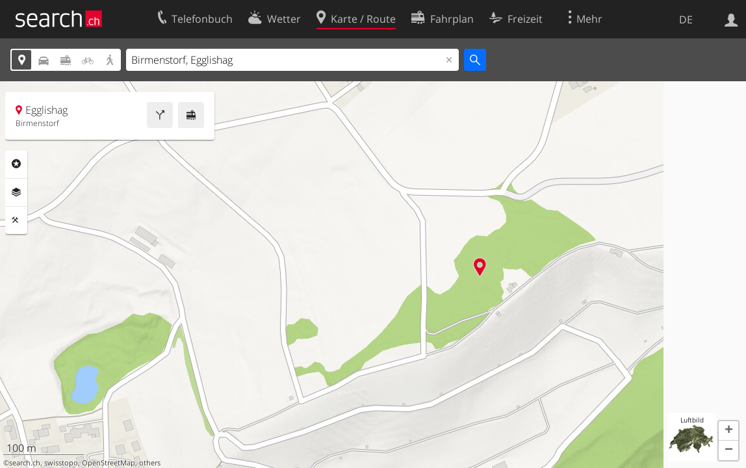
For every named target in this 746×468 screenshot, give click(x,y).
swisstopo (61, 462)
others (150, 462)
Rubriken (16, 163)
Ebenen (16, 192)
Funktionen (16, 220)
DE (686, 19)
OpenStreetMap (108, 462)
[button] (728, 431)
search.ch (24, 462)
